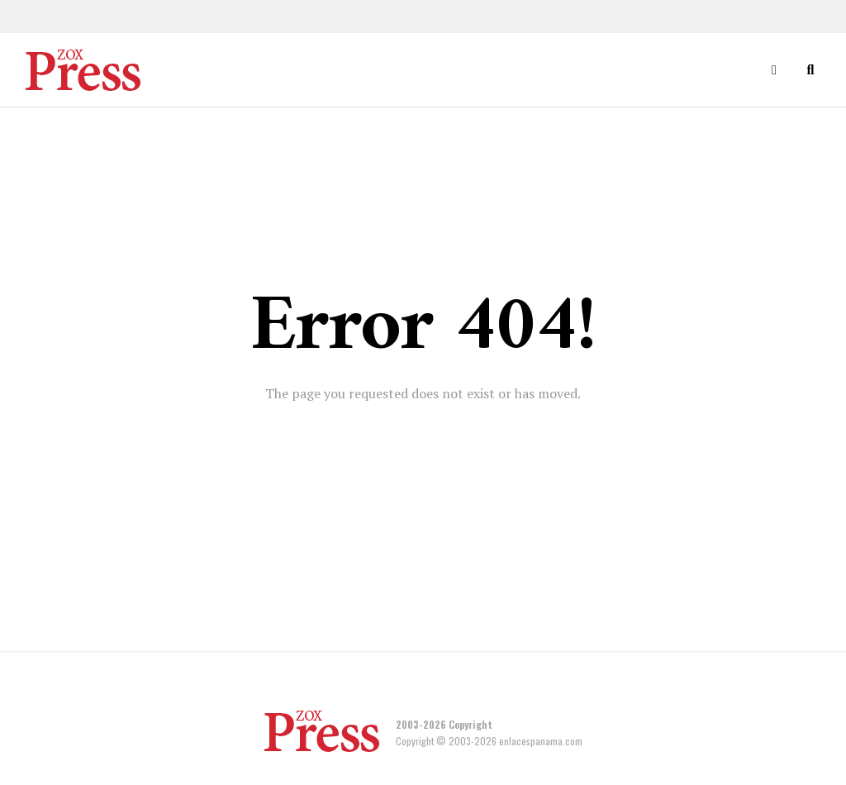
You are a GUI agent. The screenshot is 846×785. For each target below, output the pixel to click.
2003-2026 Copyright (444, 724)
